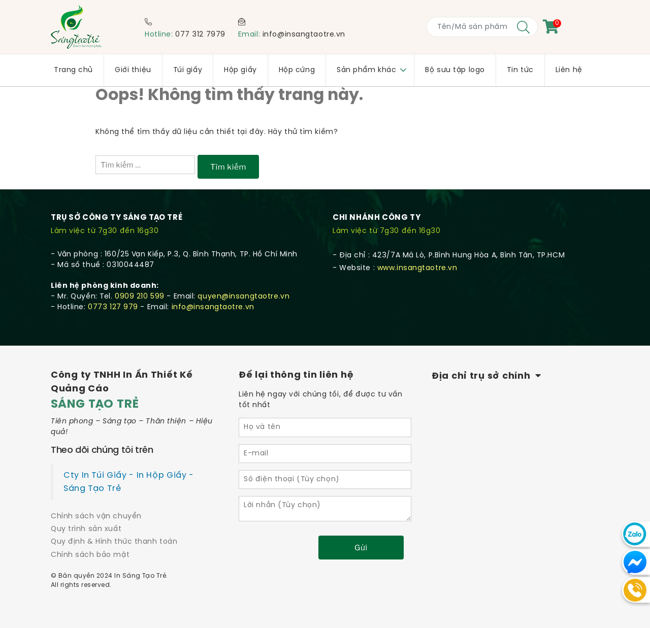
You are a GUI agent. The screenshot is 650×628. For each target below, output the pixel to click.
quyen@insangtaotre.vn (243, 297)
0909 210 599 (140, 297)
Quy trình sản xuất (86, 529)
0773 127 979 (113, 307)
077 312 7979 (200, 35)
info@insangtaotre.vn (304, 35)
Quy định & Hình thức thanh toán (114, 542)
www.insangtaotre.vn (417, 268)
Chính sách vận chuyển (96, 516)
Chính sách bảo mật (90, 555)
